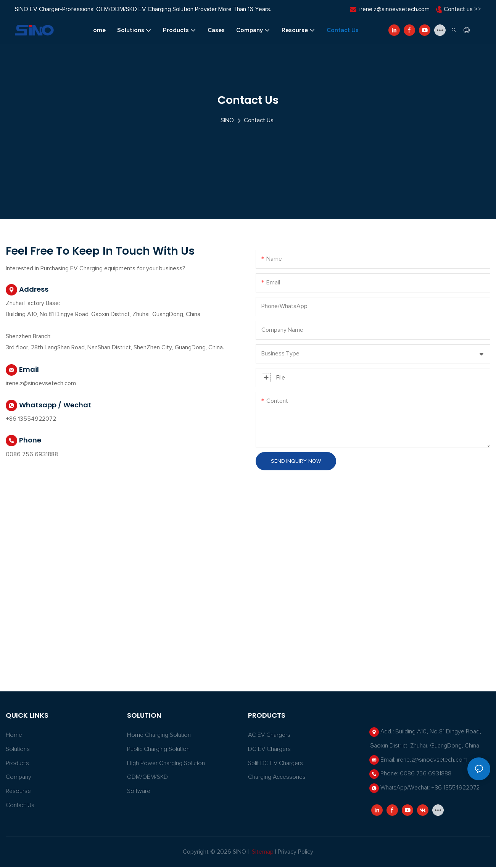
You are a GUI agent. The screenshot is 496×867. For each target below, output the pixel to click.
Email (22, 370)
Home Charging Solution (159, 735)
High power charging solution (166, 763)
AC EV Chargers (269, 735)
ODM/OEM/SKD (147, 777)
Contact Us (259, 120)
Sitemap (262, 852)
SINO (227, 120)
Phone (23, 440)
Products (17, 763)
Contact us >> (462, 9)
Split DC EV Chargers (275, 763)
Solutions (18, 749)
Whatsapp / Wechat (48, 405)
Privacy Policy (295, 852)
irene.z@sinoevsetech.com (394, 9)
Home (14, 735)
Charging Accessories (277, 777)
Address (27, 289)
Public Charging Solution (158, 749)
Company (18, 777)
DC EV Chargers (269, 749)
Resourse (18, 791)
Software (138, 791)
